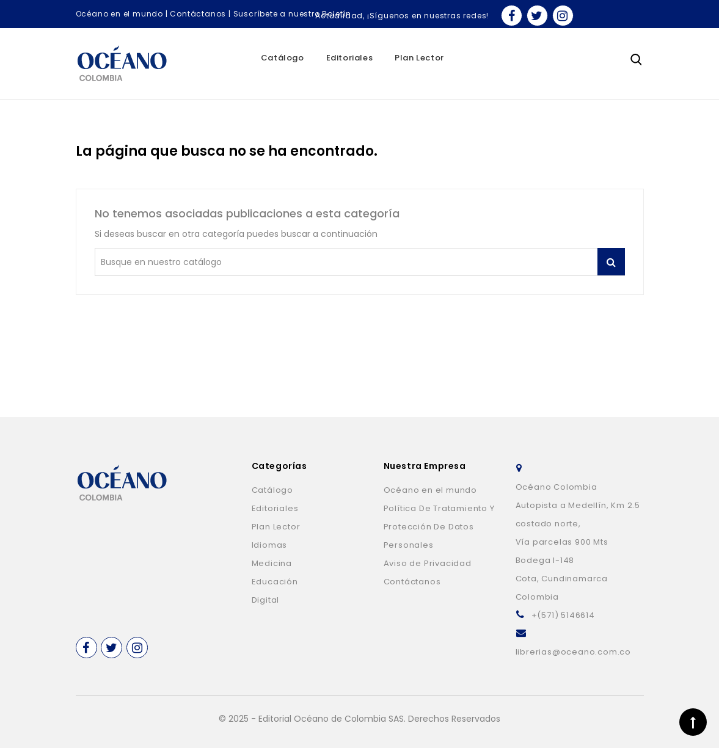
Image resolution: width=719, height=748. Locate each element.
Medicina (272, 563)
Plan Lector (419, 58)
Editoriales (349, 58)
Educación (275, 581)
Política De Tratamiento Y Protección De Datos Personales (439, 527)
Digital (266, 600)
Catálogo (282, 58)
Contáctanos (198, 14)
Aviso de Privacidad (428, 563)
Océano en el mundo (119, 14)
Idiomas (270, 545)
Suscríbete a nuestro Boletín (292, 14)
